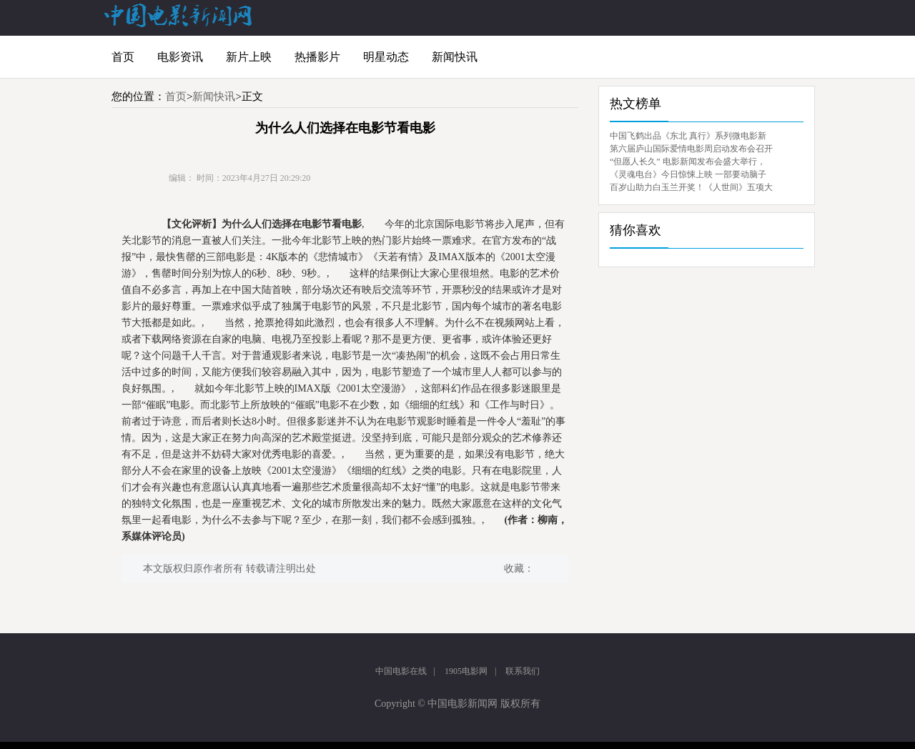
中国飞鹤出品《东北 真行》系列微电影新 (688, 136)
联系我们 (522, 671)
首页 (123, 57)
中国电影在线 (401, 671)
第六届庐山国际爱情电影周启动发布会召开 (691, 149)
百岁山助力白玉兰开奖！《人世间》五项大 (691, 187)
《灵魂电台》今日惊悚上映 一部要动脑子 (688, 174)
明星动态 (386, 57)
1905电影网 (466, 671)
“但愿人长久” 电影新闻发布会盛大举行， (688, 162)
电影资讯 (180, 57)
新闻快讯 (455, 57)
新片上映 (249, 57)
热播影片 (317, 57)
